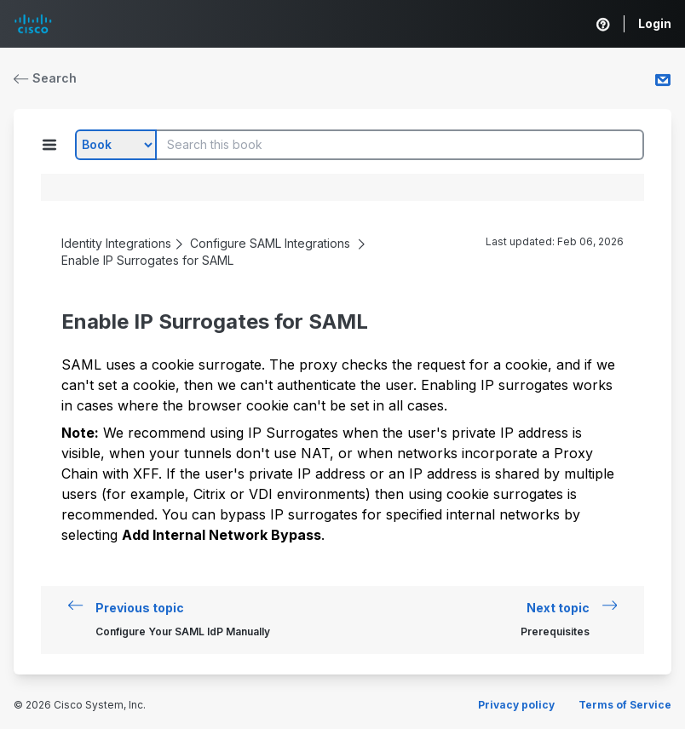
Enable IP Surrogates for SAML (147, 260)
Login (654, 23)
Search (45, 78)
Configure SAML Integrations (270, 243)
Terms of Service (625, 704)
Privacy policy (516, 704)
